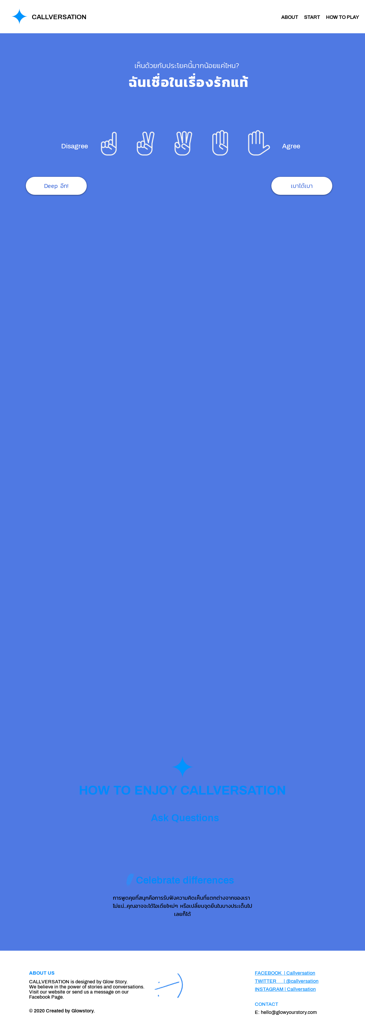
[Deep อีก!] (56, 186)
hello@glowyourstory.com (289, 1012)
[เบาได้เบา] (301, 186)
